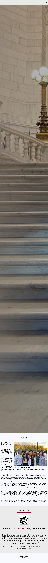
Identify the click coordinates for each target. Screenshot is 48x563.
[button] (1, 2)
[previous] (16, 454)
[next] (45, 454)
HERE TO (10, 530)
